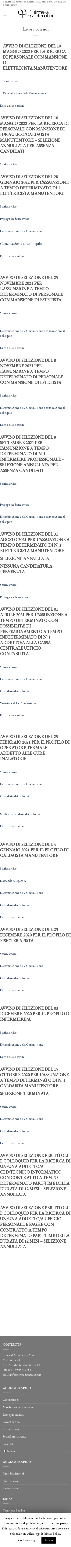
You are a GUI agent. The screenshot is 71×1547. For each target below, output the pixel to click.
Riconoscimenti (12, 1429)
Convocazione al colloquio (21, 243)
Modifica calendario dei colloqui (20, 814)
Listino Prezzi (11, 1488)
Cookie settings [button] (27, 1540)
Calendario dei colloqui (14, 691)
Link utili (8, 1444)
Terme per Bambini (14, 1510)
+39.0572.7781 (22, 1370)
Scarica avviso (11, 81)
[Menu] (5, 14)
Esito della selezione (12, 106)
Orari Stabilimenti (13, 1473)
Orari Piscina (10, 1481)
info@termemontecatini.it (25, 1375)
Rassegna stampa (13, 1415)
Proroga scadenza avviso (15, 219)
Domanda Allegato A (13, 881)
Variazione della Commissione (18, 703)
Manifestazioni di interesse (18, 1407)
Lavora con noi (11, 1422)
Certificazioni (11, 1400)
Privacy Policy (52, 1534)
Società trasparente (14, 1436)
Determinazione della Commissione (24, 93)
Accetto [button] (48, 1540)
